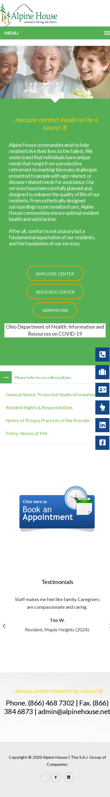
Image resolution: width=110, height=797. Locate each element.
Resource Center (55, 291)
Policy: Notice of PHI (26, 433)
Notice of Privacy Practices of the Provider (48, 420)
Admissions (55, 310)
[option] (61, 614)
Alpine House (55, 757)
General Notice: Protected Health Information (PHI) (56, 394)
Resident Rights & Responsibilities (39, 407)
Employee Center (55, 273)
